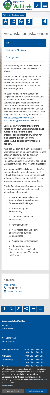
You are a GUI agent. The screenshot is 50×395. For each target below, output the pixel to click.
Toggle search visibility (37, 4)
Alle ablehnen (13, 391)
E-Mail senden (15, 291)
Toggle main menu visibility (45, 4)
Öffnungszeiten (13, 57)
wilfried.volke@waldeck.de (16, 118)
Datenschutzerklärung (37, 379)
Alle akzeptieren (36, 391)
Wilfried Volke (10, 285)
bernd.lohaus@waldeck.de (16, 121)
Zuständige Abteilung (16, 50)
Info (7, 43)
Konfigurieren (7, 386)
